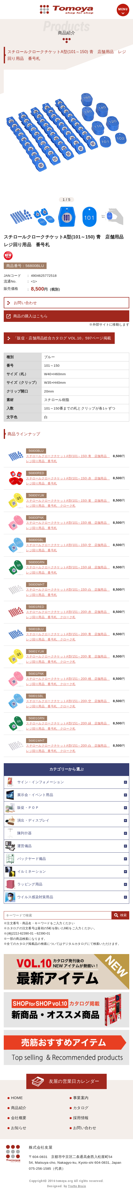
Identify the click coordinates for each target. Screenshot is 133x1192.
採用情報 (80, 1118)
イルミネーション (25, 872)
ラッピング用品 (23, 884)
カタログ (80, 1108)
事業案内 (80, 1098)
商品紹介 (18, 1108)
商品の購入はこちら (30, 316)
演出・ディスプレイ (27, 821)
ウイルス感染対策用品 (29, 897)
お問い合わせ (25, 303)
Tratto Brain (77, 1186)
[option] (66, 132)
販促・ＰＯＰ (22, 808)
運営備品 (18, 846)
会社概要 (18, 1118)
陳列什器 (18, 833)
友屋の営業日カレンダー (74, 1081)
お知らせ (18, 1128)
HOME (17, 1098)
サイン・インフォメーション (34, 782)
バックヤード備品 (25, 859)
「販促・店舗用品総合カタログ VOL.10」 (62, 338)
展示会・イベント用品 (29, 795)
